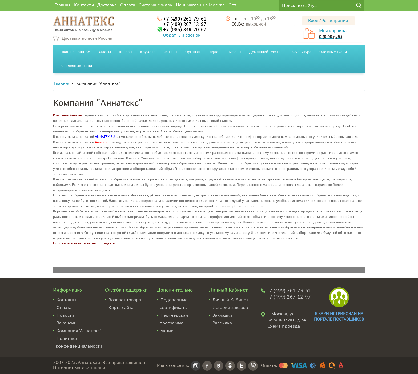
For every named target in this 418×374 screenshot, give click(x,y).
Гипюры (125, 52)
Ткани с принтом (75, 52)
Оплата (127, 4)
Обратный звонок (181, 35)
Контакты (84, 4)
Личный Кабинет (230, 299)
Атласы (104, 52)
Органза (192, 52)
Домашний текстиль (266, 52)
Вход (313, 20)
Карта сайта (121, 307)
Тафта (213, 52)
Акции (167, 330)
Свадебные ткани (76, 65)
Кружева (148, 52)
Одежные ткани (333, 52)
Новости (65, 315)
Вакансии (67, 322)
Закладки (222, 315)
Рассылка (222, 322)
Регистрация (334, 20)
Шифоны (233, 52)
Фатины (170, 52)
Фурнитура (301, 52)
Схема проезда (283, 326)
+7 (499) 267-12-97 (184, 24)
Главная (62, 4)
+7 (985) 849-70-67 (184, 29)
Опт (232, 4)
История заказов (230, 307)
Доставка (107, 4)
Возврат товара (124, 299)
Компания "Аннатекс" (98, 83)
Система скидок (155, 4)
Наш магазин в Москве (200, 4)
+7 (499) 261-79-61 (184, 19)
